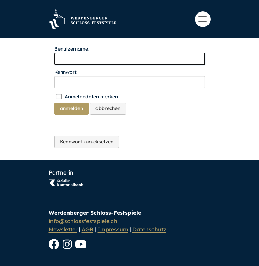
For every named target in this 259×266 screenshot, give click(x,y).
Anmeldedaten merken (91, 97)
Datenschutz (149, 229)
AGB (87, 229)
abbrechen (107, 108)
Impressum (113, 229)
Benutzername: (71, 49)
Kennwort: (65, 72)
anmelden (71, 108)
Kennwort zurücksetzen (86, 142)
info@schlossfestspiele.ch (83, 221)
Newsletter (63, 229)
